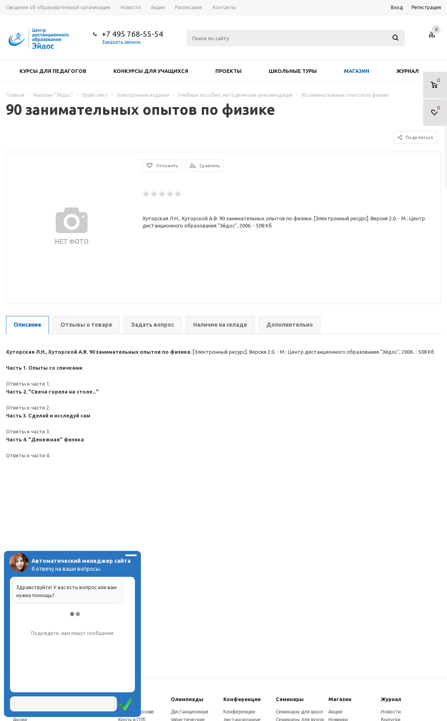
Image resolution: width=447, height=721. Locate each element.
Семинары (290, 699)
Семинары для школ (299, 711)
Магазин (356, 71)
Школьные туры (293, 71)
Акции (335, 711)
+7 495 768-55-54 (132, 33)
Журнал (407, 71)
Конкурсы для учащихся (150, 71)
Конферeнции (242, 699)
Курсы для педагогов (53, 71)
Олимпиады (187, 699)
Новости (391, 711)
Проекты (228, 71)
